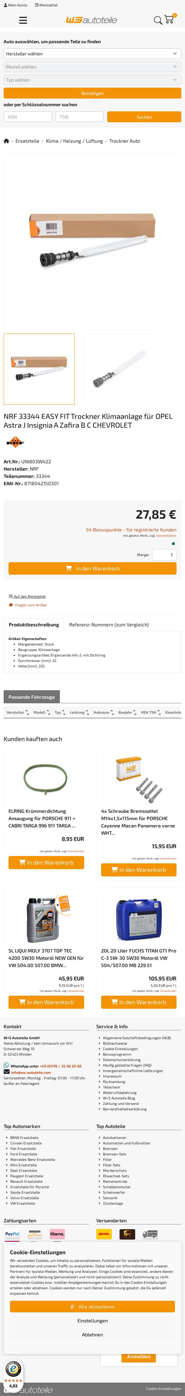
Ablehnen (92, 1334)
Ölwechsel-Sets (116, 1176)
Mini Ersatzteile (23, 1165)
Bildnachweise (115, 1043)
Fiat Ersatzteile (23, 1148)
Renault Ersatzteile (26, 1181)
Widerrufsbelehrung (120, 1092)
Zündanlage (113, 1203)
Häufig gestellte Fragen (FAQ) (127, 1065)
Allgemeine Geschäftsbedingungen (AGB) (137, 1038)
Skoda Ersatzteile (25, 1192)
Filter (107, 1159)
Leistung (77, 712)
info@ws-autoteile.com (31, 1072)
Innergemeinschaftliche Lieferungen (133, 1070)
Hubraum (101, 712)
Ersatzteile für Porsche (29, 1187)
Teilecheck (111, 1087)
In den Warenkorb (93, 568)
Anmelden (138, 1356)
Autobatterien (114, 1137)
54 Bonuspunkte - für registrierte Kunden (131, 529)
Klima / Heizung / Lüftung (74, 141)
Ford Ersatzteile (23, 1154)
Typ (58, 712)
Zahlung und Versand (121, 1103)
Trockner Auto (124, 141)
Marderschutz (115, 1170)
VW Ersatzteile (22, 1203)
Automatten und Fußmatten (126, 1143)
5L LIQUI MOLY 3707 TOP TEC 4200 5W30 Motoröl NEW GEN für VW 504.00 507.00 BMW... (46, 958)
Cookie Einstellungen (120, 1048)
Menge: (143, 554)
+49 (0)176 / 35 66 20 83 (60, 1066)
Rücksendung (114, 1081)
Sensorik (110, 1198)
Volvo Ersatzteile (24, 1198)
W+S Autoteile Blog (119, 1098)
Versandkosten (166, 535)
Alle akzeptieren (92, 1306)
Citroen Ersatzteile (26, 1143)
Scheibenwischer (117, 1187)
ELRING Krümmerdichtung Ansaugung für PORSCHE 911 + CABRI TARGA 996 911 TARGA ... (42, 818)
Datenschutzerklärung (122, 1059)
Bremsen (110, 1148)
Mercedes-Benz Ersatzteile (32, 1159)
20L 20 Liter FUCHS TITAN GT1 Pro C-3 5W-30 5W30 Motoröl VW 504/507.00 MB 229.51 (138, 958)
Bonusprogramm (117, 1054)
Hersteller (15, 712)
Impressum (112, 1076)
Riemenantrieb (115, 1181)
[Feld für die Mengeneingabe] (164, 555)
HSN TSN (148, 712)
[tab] (34, 624)
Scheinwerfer (114, 1192)
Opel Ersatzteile (23, 1170)
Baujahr (125, 712)
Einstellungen (92, 1320)
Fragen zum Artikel (28, 605)
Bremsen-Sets (114, 1154)
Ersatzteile (27, 141)
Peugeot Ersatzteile (26, 1176)
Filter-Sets (111, 1165)
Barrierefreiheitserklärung (125, 1109)
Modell (39, 712)
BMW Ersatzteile (24, 1137)
